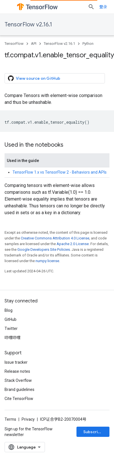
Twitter (11, 328)
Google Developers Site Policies (43, 249)
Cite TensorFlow (19, 398)
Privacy (28, 419)
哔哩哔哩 (12, 337)
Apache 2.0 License (73, 244)
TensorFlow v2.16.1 (28, 24)
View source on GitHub (34, 78)
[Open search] (91, 6)
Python (88, 43)
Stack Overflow (18, 380)
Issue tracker (16, 362)
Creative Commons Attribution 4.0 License (55, 238)
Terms (10, 419)
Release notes (17, 371)
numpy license (47, 261)
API (33, 43)
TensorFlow (14, 43)
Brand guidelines (19, 389)
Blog (9, 310)
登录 (103, 7)
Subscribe (93, 431)
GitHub (10, 319)
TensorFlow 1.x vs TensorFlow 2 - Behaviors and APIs (60, 172)
